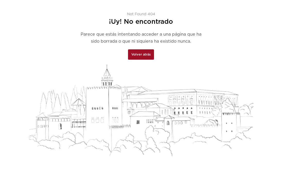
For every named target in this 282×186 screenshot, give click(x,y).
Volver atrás (141, 54)
